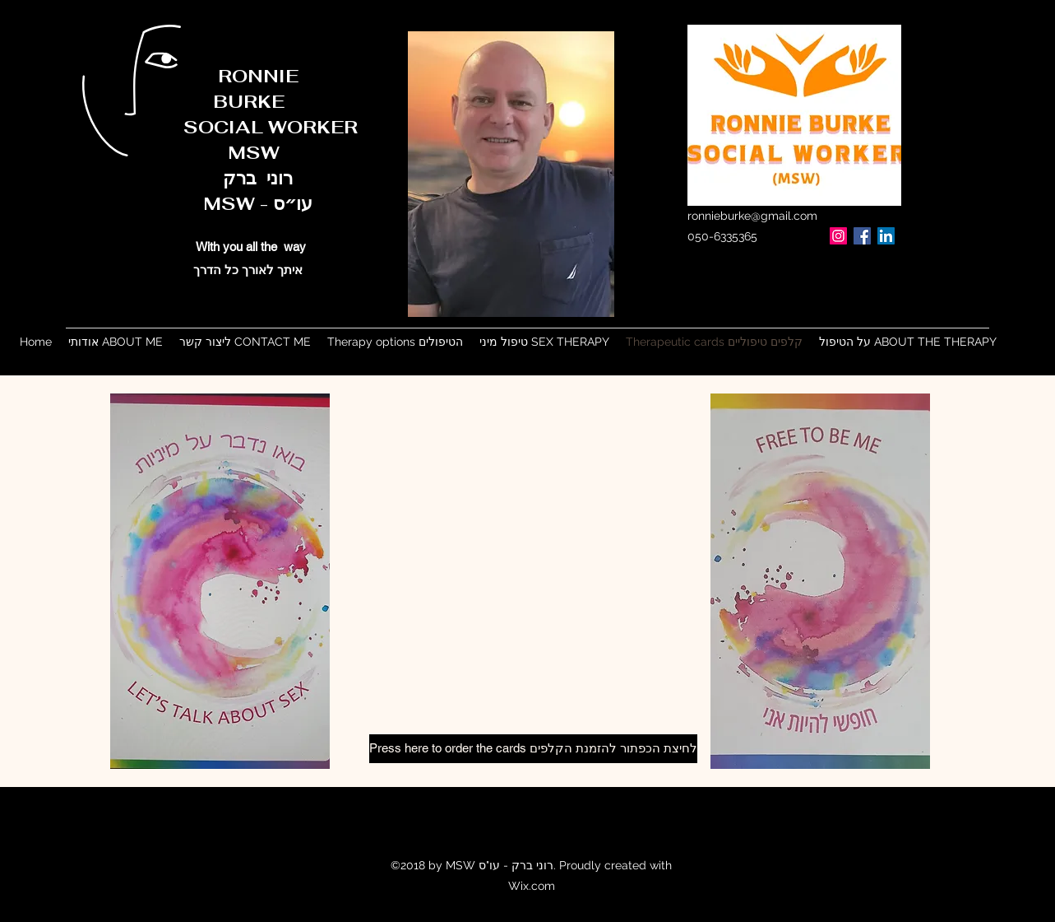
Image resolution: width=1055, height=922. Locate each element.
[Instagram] (838, 235)
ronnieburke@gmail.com (752, 215)
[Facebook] (862, 235)
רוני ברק (213, 177)
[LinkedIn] (886, 235)
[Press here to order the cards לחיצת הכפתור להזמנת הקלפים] (533, 748)
